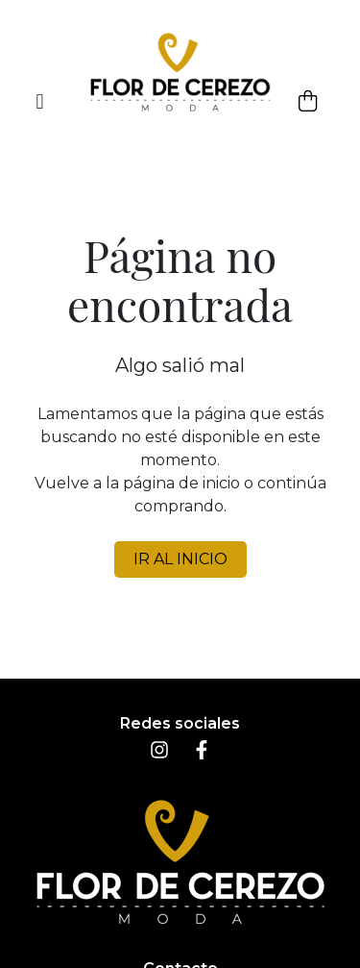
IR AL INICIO (180, 559)
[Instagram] (159, 754)
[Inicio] (180, 72)
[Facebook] (201, 754)
